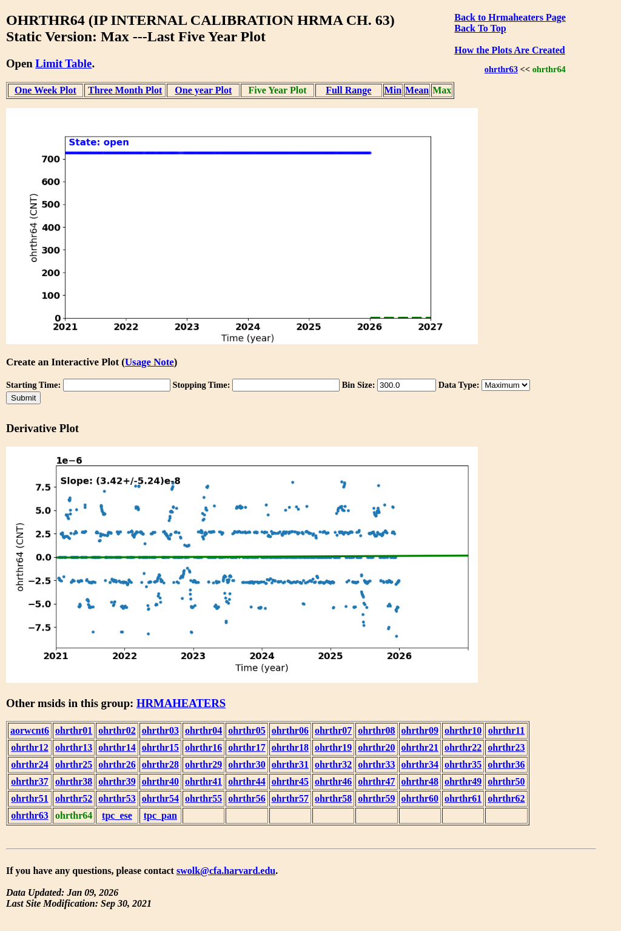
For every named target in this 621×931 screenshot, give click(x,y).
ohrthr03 (160, 730)
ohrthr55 (203, 798)
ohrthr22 (463, 747)
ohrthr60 (419, 798)
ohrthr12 (29, 747)
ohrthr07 (333, 730)
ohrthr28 (160, 764)
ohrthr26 (116, 764)
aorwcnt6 (29, 730)
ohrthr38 (73, 781)
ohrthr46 (333, 781)
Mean (417, 90)
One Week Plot (45, 90)
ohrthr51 (29, 798)
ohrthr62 (506, 798)
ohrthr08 (376, 730)
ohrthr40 (160, 781)
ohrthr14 (116, 747)
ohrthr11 (506, 730)
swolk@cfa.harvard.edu (225, 870)
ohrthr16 (203, 747)
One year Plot (203, 90)
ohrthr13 (73, 747)
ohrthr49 (463, 781)
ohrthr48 (419, 781)
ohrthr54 (160, 798)
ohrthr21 (419, 747)
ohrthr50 (506, 781)
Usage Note (149, 362)
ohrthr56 (246, 798)
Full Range (348, 90)
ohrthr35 (463, 764)
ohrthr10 (463, 730)
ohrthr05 (246, 730)
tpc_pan (160, 815)
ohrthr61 (463, 798)
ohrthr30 (246, 764)
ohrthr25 (73, 764)
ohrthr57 (290, 798)
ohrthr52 (73, 798)
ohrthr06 (290, 730)
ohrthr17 (246, 747)
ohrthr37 (29, 781)
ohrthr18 (290, 747)
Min (392, 90)
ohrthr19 (333, 747)
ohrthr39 (116, 781)
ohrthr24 (29, 764)
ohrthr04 (203, 730)
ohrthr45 (290, 781)
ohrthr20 (376, 747)
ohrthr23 (506, 747)
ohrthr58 (333, 798)
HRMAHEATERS (181, 703)
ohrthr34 (419, 764)
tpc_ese (117, 815)
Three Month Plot (125, 90)
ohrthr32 (333, 764)
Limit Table (63, 63)
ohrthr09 (419, 730)
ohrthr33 (376, 764)
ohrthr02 (116, 730)
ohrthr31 (290, 764)
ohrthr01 (73, 730)
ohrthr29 (203, 764)
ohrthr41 (203, 781)
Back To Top (480, 28)
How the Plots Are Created (509, 50)
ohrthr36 (506, 764)
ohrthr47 (376, 781)
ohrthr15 (160, 747)
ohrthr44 (246, 781)
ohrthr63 (501, 69)
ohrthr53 (116, 798)
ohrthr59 (376, 798)
